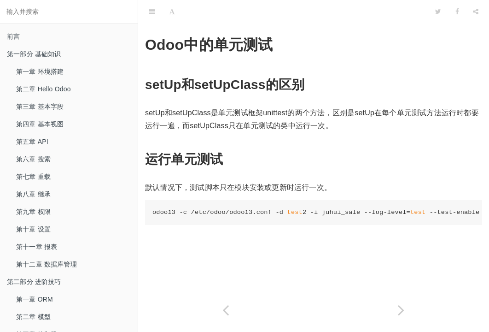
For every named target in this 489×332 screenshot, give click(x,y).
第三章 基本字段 (40, 106)
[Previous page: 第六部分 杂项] (226, 310)
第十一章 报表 (36, 246)
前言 (13, 36)
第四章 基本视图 (40, 124)
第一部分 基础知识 (34, 54)
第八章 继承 (33, 194)
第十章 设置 (33, 229)
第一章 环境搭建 (40, 71)
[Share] (475, 11)
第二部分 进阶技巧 (34, 281)
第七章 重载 (33, 176)
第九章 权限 (33, 211)
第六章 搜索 (33, 159)
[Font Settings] (172, 11)
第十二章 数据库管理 (46, 264)
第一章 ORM (34, 299)
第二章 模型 (33, 316)
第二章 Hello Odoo (43, 89)
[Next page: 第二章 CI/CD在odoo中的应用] (401, 310)
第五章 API (32, 141)
